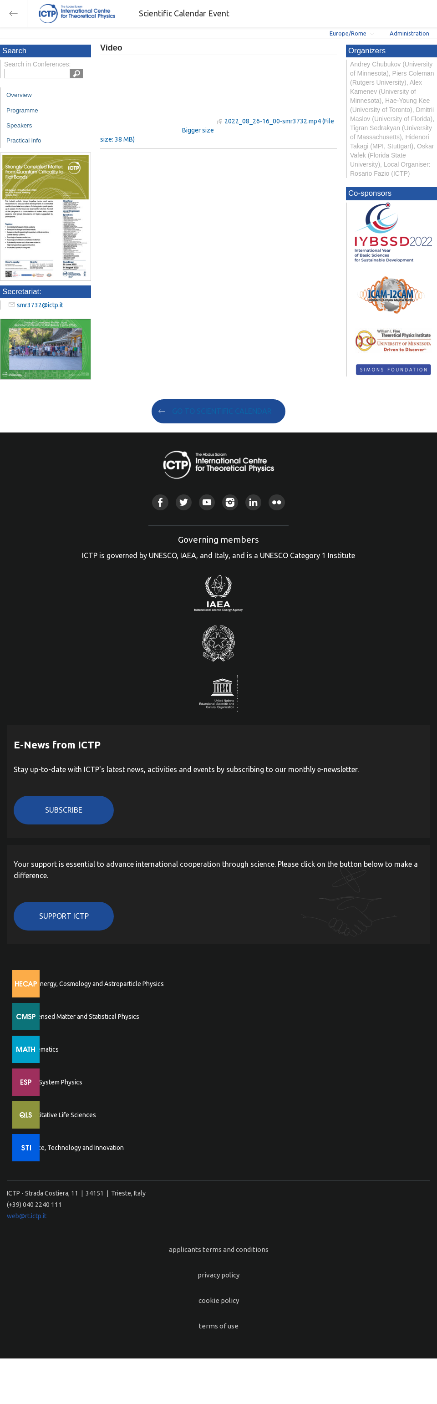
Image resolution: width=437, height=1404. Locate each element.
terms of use (219, 1326)
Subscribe (63, 810)
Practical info (23, 140)
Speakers (19, 125)
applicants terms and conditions (219, 1249)
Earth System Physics (52, 1082)
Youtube (207, 502)
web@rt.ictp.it (26, 1216)
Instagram (230, 502)
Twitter (184, 502)
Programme (22, 110)
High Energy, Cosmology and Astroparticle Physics (93, 983)
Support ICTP (64, 916)
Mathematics (40, 1049)
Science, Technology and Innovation (73, 1147)
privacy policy (218, 1275)
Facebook (160, 502)
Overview (19, 95)
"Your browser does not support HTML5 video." (157, 94)
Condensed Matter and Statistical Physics (80, 1016)
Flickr (277, 502)
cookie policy (218, 1300)
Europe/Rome (348, 33)
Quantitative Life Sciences (59, 1115)
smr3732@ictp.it (40, 305)
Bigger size (198, 130)
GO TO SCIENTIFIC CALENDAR (222, 411)
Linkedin (253, 502)
